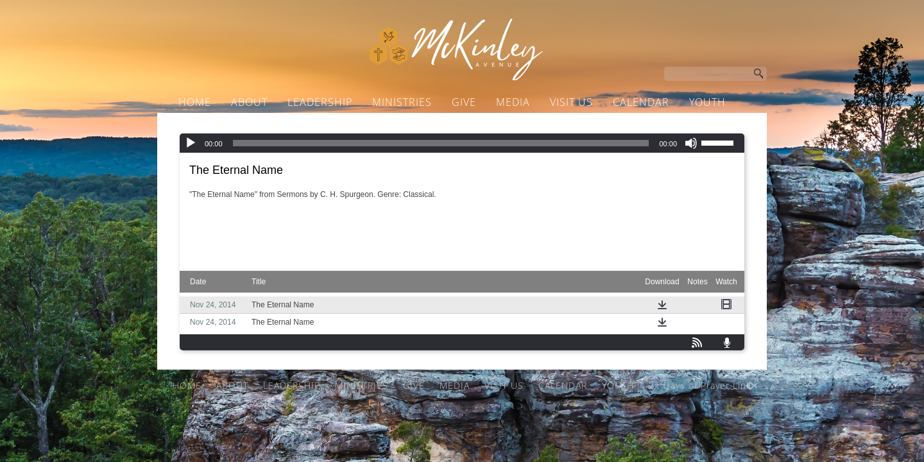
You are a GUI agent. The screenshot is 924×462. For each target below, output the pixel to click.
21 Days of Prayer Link (452, 126)
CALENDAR (641, 102)
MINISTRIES (402, 102)
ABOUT (249, 102)
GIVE (464, 102)
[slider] (441, 143)
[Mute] (691, 143)
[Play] (190, 143)
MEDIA (513, 102)
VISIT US (571, 102)
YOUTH (707, 102)
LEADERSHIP (319, 102)
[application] (462, 143)
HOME (194, 102)
